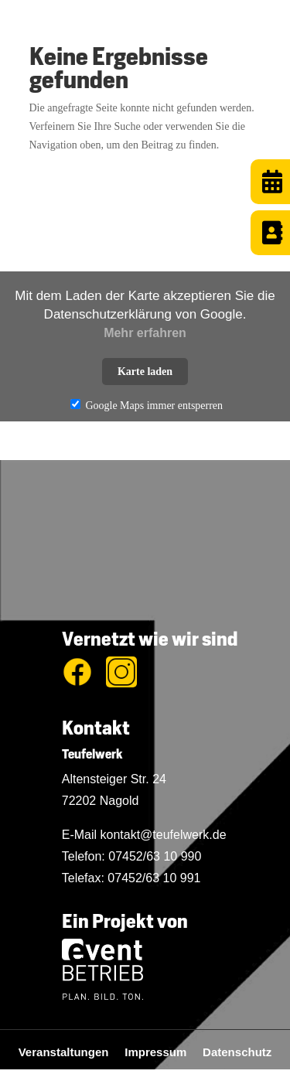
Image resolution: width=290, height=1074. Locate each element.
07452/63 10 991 (153, 878)
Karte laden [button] (145, 371)
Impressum (164, 1052)
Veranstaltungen (72, 1052)
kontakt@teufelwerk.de (164, 834)
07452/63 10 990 (154, 856)
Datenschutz (237, 1052)
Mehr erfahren (145, 332)
